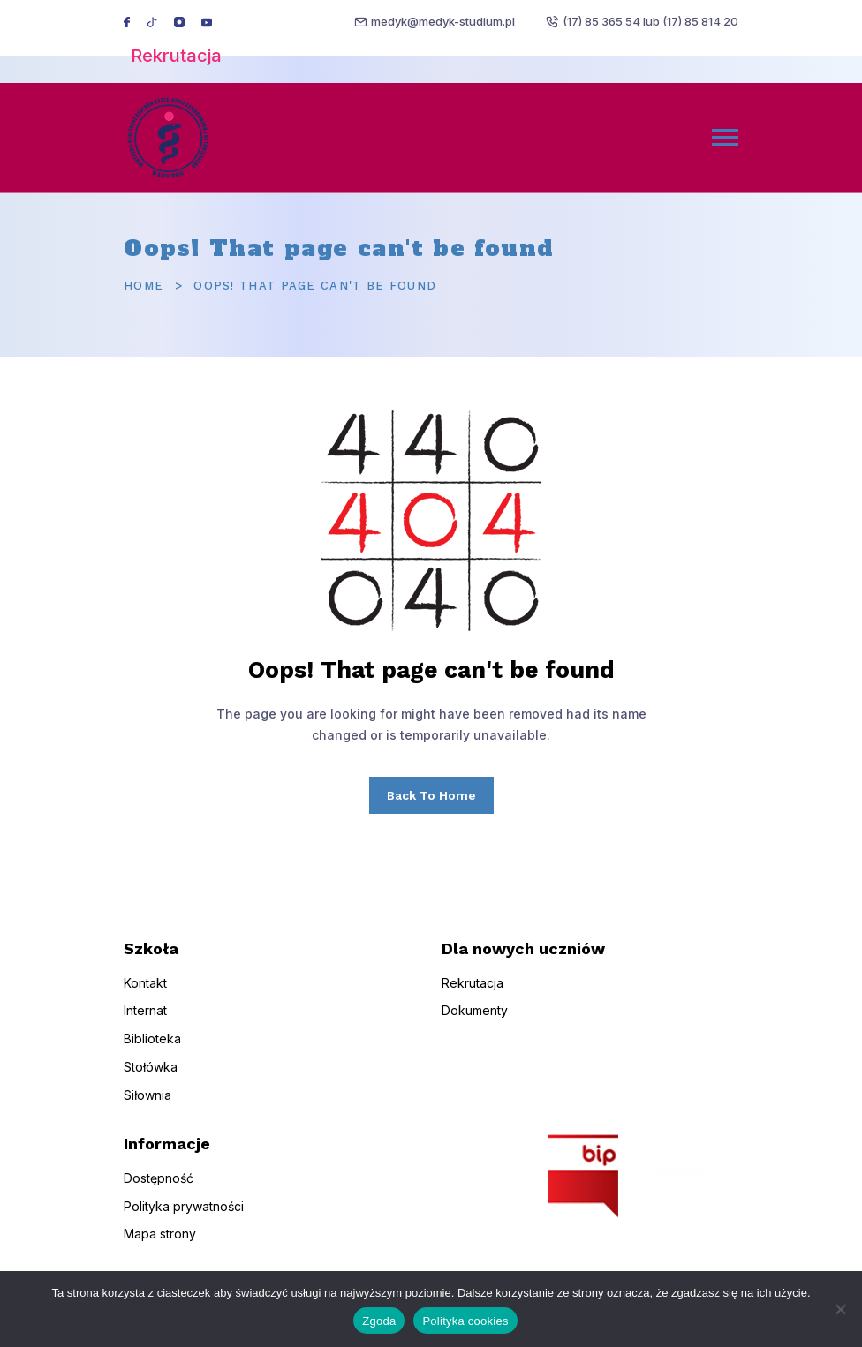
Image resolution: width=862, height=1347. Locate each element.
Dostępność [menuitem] (158, 1185)
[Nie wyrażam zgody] (840, 1309)
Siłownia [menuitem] (147, 1102)
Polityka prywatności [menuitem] (184, 1214)
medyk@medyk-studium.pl (443, 21)
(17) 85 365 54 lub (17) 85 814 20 (650, 21)
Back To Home (431, 795)
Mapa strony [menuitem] (160, 1242)
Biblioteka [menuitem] (152, 1047)
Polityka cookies (465, 1321)
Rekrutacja (176, 55)
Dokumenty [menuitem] (475, 1019)
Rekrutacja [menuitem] (472, 990)
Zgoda (379, 1321)
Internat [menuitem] (145, 1019)
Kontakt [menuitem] (145, 990)
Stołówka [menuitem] (151, 1075)
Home (143, 285)
